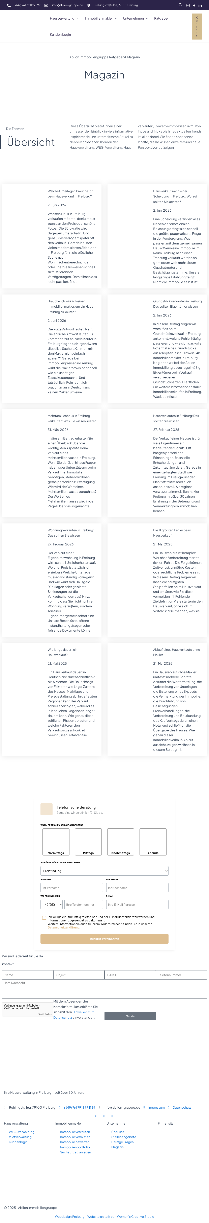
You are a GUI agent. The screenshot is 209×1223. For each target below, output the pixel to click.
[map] (89, 5)
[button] (76, 18)
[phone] (9, 5)
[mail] (46, 5)
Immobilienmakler (69, 1123)
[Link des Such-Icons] (180, 4)
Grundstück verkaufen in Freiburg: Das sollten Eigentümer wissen (171, 306)
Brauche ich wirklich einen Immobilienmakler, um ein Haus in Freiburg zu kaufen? (71, 306)
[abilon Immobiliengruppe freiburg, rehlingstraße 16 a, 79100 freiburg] (181, 1159)
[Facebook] (194, 5)
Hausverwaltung (16, 1123)
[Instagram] (188, 5)
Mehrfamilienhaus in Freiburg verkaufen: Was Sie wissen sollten (69, 426)
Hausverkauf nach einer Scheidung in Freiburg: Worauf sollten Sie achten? (176, 196)
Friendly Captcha (45, 1014)
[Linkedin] (200, 5)
